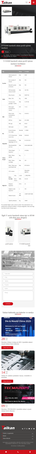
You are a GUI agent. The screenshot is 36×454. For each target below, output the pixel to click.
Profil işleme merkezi (15, 55)
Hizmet (4, 435)
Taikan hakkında (6, 438)
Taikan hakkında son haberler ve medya (17, 314)
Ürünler (7, 55)
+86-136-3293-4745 (10, 263)
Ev (4, 55)
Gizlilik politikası (21, 445)
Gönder (8, 303)
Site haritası (13, 445)
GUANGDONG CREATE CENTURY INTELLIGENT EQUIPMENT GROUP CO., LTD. (19, 443)
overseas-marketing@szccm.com (13, 259)
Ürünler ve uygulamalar (8, 433)
